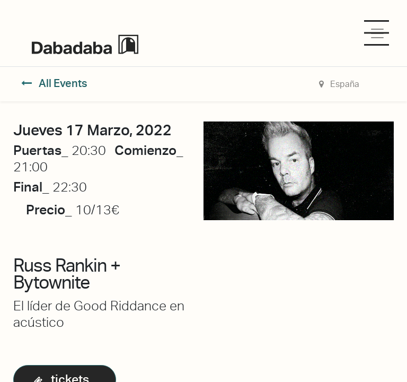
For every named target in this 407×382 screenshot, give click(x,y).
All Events (54, 83)
